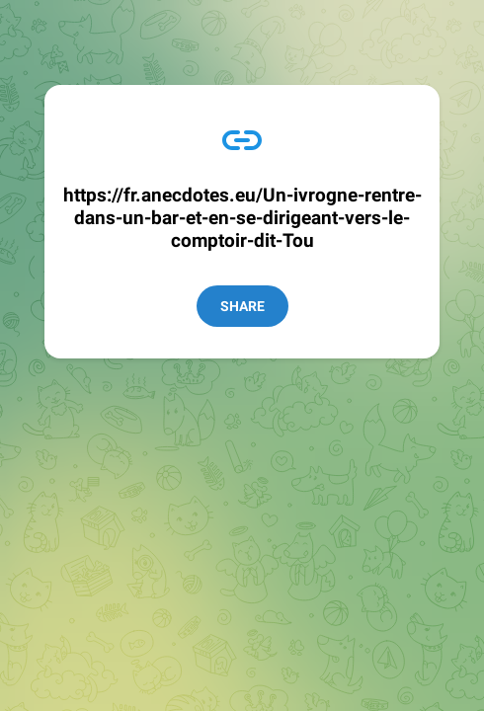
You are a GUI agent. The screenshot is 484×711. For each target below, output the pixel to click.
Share (242, 306)
